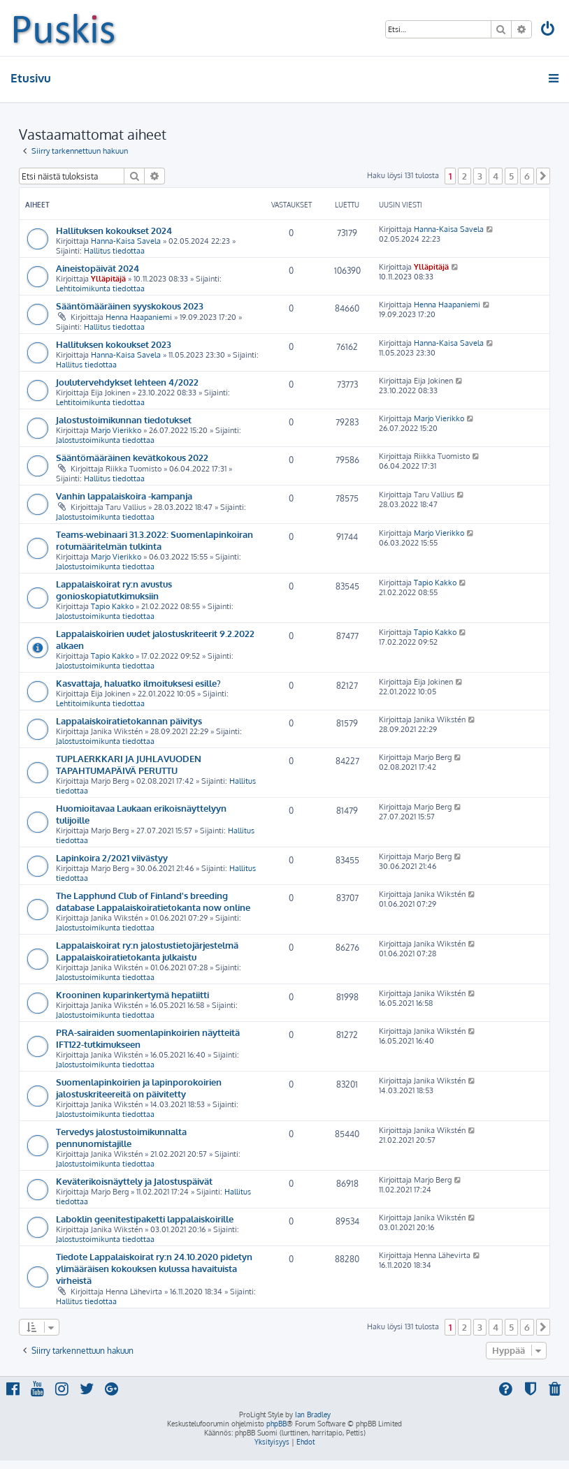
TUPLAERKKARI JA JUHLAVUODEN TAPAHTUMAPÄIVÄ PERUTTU (128, 764)
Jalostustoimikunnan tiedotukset (124, 419)
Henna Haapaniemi (139, 317)
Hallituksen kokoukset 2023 (113, 344)
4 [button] (495, 176)
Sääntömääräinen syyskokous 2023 (129, 306)
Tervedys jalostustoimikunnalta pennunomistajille (121, 1137)
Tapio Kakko (112, 606)
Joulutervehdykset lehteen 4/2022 (127, 382)
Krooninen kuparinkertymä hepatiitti (132, 994)
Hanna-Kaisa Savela (126, 241)
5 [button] (511, 176)
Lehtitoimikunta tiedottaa (100, 288)
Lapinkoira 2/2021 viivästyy (112, 857)
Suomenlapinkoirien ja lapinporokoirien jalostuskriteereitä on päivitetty (139, 1087)
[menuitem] (549, 30)
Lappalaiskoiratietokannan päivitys (129, 720)
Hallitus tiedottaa (114, 251)
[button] (543, 176)
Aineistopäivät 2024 (97, 268)
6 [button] (527, 176)
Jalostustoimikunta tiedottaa (105, 440)
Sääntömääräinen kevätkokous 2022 (132, 457)
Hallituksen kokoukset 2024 (114, 230)
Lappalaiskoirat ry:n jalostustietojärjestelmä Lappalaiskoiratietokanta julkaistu (147, 951)
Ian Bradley (313, 1414)
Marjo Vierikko (116, 430)
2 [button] (464, 176)
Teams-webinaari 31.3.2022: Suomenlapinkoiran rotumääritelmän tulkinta (154, 540)
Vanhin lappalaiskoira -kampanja (124, 496)
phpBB (276, 1423)
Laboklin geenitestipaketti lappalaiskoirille (144, 1219)
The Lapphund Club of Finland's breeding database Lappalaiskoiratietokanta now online (153, 901)
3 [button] (479, 176)
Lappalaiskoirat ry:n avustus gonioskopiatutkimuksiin (114, 589)
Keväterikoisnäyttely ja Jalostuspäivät (134, 1181)
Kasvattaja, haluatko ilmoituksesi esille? (138, 683)
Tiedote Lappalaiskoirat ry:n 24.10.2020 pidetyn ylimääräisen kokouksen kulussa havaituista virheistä (154, 1268)
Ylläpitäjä (108, 279)
